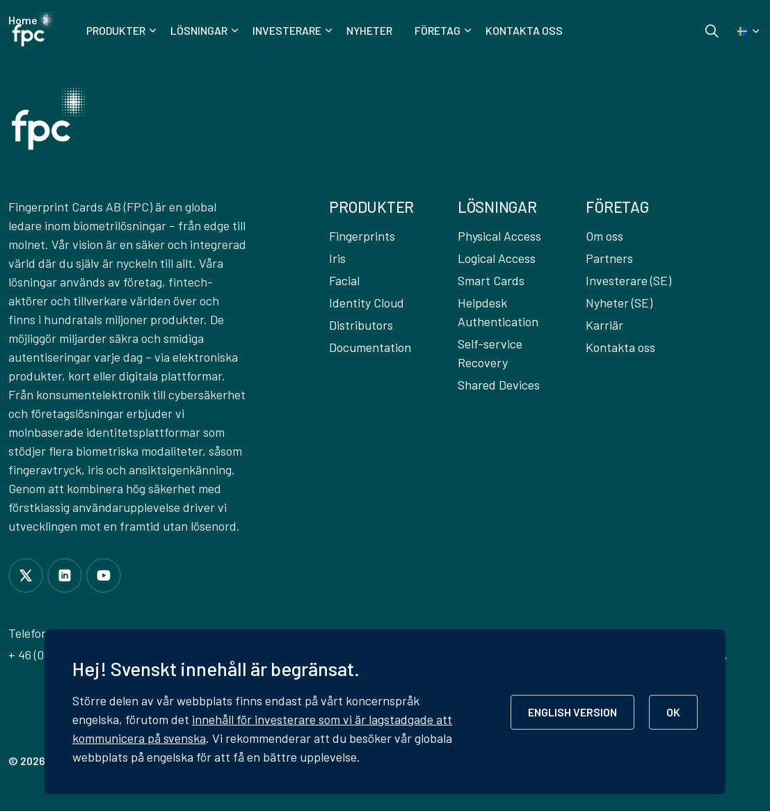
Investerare (286, 30)
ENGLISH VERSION (572, 711)
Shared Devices (499, 384)
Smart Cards (491, 280)
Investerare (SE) (628, 280)
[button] (48, 119)
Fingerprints (362, 235)
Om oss (604, 235)
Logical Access (497, 258)
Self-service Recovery (490, 353)
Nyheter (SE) (619, 302)
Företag (437, 30)
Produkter (115, 30)
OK (673, 711)
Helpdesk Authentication (498, 312)
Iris (337, 258)
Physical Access (499, 235)
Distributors (361, 324)
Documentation (370, 347)
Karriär (604, 324)
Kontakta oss (524, 30)
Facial (344, 280)
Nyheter (369, 30)
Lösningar (198, 30)
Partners (609, 258)
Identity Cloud (366, 302)
